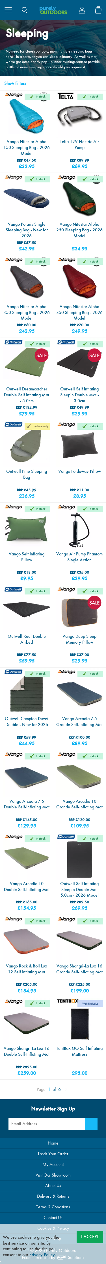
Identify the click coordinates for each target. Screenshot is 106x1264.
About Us (53, 1185)
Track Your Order (53, 1153)
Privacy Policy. (42, 1254)
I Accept (90, 1236)
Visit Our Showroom (53, 1175)
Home (53, 1143)
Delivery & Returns (53, 1196)
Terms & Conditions (53, 1206)
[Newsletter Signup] (91, 1124)
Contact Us (53, 1217)
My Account (53, 1164)
